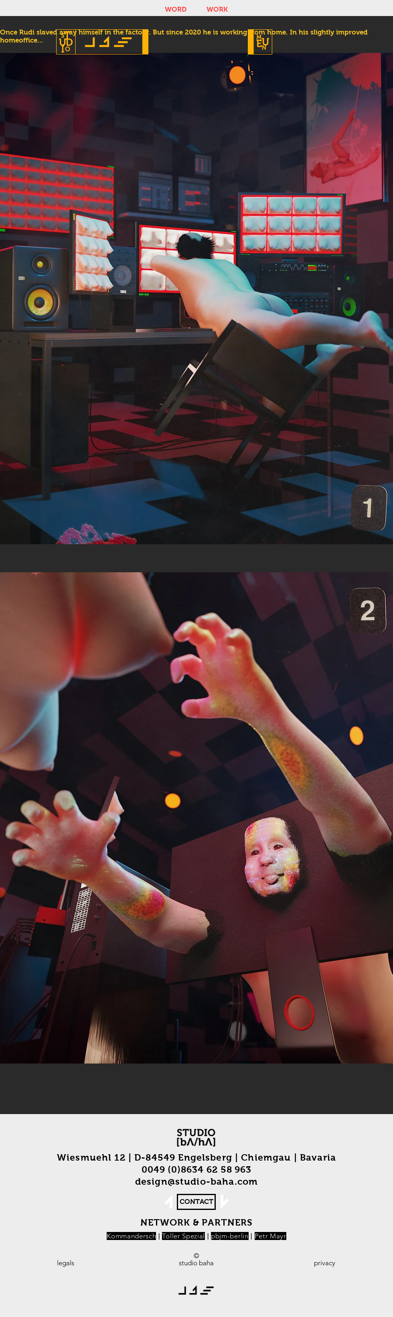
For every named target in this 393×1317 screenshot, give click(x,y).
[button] (260, 42)
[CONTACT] (196, 1202)
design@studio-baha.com (196, 1181)
